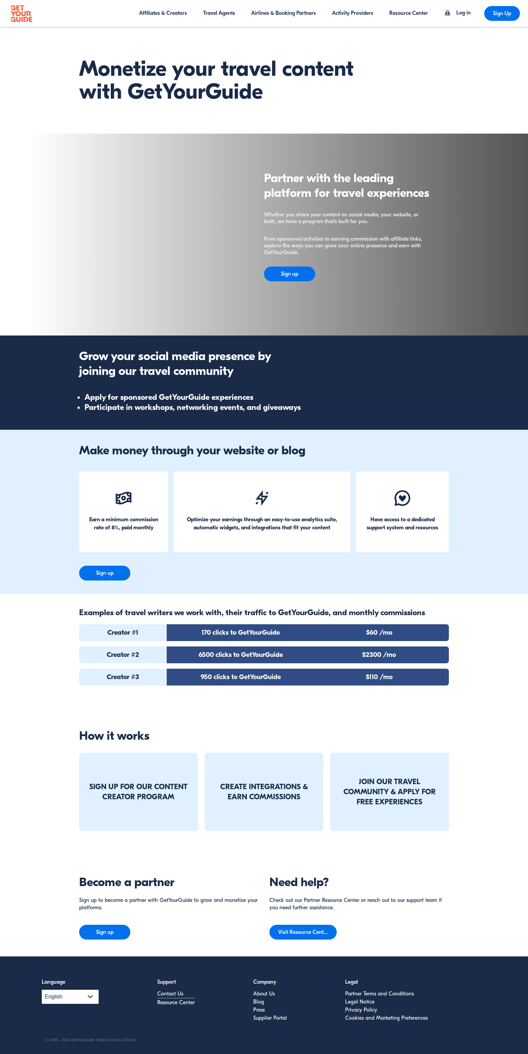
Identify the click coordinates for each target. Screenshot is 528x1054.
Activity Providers (352, 13)
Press (259, 1010)
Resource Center (408, 13)
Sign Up (502, 13)
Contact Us (170, 994)
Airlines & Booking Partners (283, 13)
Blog (258, 1002)
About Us (264, 994)
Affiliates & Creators (163, 13)
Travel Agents (219, 13)
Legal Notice (359, 1002)
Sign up (289, 274)
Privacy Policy (361, 1010)
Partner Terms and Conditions (379, 994)
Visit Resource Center (303, 932)
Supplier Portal (270, 1018)
